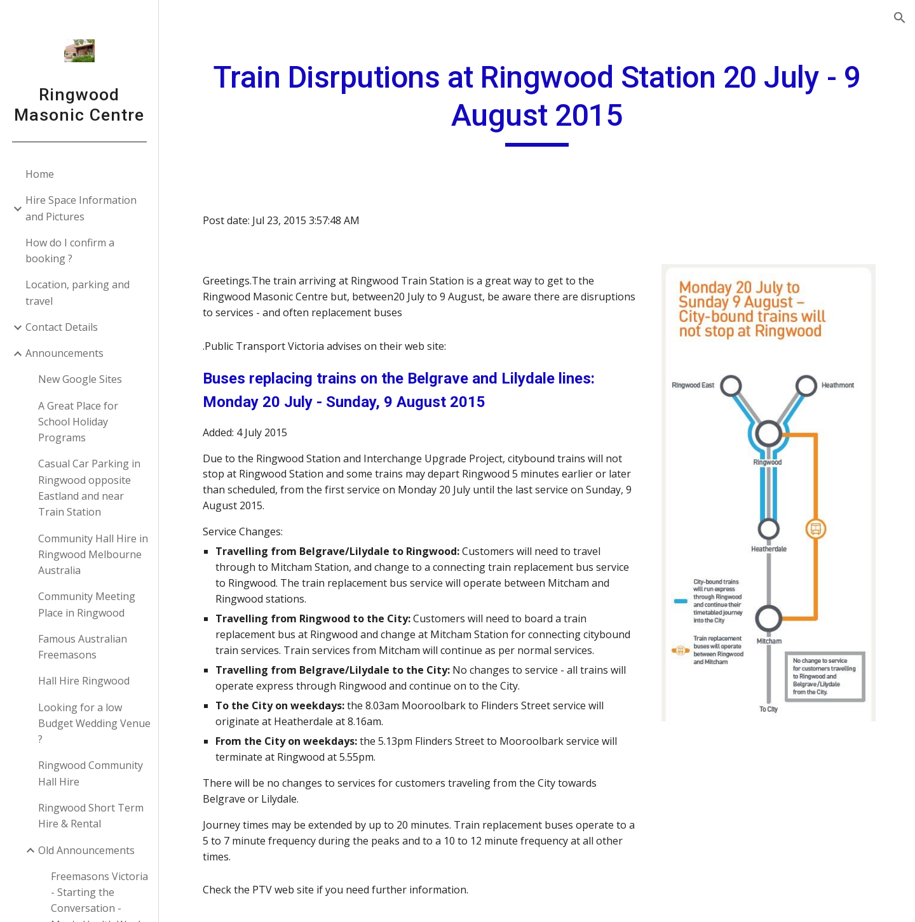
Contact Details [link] (61, 327)
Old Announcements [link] (86, 850)
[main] (537, 102)
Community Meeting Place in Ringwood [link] (86, 604)
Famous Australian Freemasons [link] (82, 647)
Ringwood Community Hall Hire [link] (90, 773)
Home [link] (39, 174)
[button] (899, 18)
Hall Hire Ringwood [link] (84, 681)
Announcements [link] (64, 353)
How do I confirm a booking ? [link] (69, 250)
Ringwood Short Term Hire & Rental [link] (91, 816)
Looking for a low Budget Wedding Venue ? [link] (94, 723)
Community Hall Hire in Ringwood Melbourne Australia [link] (93, 554)
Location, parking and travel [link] (77, 292)
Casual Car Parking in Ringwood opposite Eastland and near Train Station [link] (89, 488)
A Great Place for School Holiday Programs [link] (78, 422)
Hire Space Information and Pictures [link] (81, 208)
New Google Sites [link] (80, 379)
